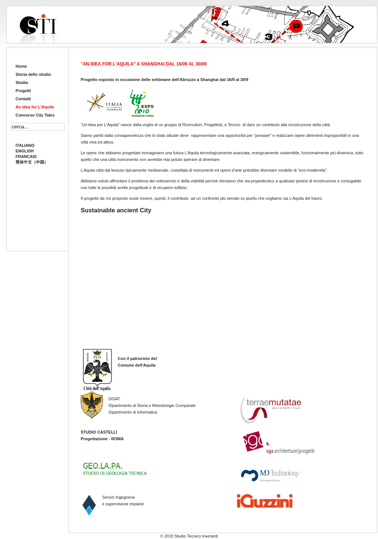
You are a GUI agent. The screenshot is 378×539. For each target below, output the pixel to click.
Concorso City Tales (35, 115)
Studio (22, 82)
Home (21, 66)
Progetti (23, 90)
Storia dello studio (33, 74)
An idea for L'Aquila (35, 107)
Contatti (23, 99)
